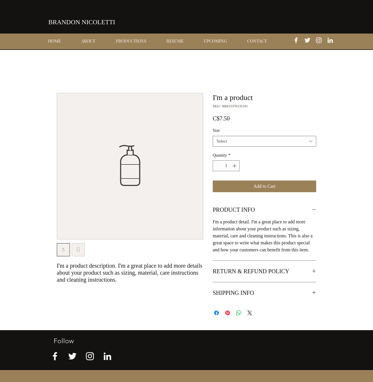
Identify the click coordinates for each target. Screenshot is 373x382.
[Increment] (235, 166)
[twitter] (307, 40)
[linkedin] (330, 40)
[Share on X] (249, 312)
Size (216, 130)
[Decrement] (217, 166)
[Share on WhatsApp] (238, 312)
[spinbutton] (226, 166)
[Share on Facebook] (216, 312)
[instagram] (319, 40)
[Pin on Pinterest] (227, 312)
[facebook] (296, 40)
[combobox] (264, 141)
